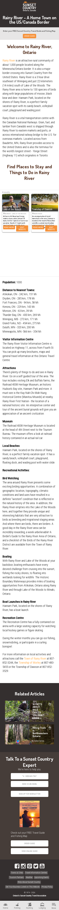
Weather (29, 877)
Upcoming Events (41, 877)
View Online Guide (30, 851)
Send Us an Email (29, 784)
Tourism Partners (16, 877)
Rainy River (9, 60)
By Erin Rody (37, 718)
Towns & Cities (17, 872)
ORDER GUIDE (29, 36)
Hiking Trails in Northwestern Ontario (29, 734)
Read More (9, 227)
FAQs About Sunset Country (29, 882)
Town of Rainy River (35, 658)
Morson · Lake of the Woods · (16, 214)
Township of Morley (30, 662)
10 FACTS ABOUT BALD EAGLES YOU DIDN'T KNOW (29, 711)
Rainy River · (38, 214)
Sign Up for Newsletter (29, 794)
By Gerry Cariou (38, 741)
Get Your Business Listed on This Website (22, 887)
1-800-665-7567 (29, 776)
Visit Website (22, 228)
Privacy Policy (47, 887)
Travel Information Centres (36, 872)
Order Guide (29, 843)
